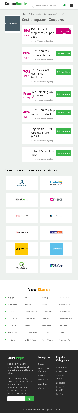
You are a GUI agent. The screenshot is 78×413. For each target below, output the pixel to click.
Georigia (44, 297)
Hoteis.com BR (30, 311)
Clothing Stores (60, 377)
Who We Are (44, 379)
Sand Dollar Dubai (30, 318)
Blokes (26, 297)
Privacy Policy (44, 375)
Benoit (26, 325)
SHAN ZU (10, 311)
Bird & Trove (12, 332)
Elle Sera (10, 340)
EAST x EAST (11, 325)
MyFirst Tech (29, 340)
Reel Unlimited (64, 318)
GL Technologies (13, 318)
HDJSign (9, 297)
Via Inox (44, 332)
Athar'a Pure (63, 297)
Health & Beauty (60, 388)
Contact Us (43, 388)
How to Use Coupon (43, 369)
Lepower (45, 318)
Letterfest (62, 325)
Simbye (61, 332)
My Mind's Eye (64, 304)
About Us (42, 384)
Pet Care (60, 394)
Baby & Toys (62, 371)
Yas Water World (47, 325)
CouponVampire (32, 409)
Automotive (61, 367)
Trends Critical (30, 332)
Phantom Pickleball (64, 340)
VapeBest (45, 304)
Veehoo (27, 304)
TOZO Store (46, 311)
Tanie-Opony (46, 340)
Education (61, 382)
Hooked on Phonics (64, 311)
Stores (41, 364)
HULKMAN (11, 304)
